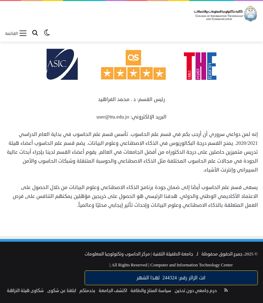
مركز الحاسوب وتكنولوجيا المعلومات (117, 254)
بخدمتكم (87, 291)
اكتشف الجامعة (113, 291)
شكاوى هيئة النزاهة (25, 291)
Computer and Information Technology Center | (171, 265)
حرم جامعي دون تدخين (196, 291)
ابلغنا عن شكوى (61, 291)
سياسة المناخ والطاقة (150, 291)
